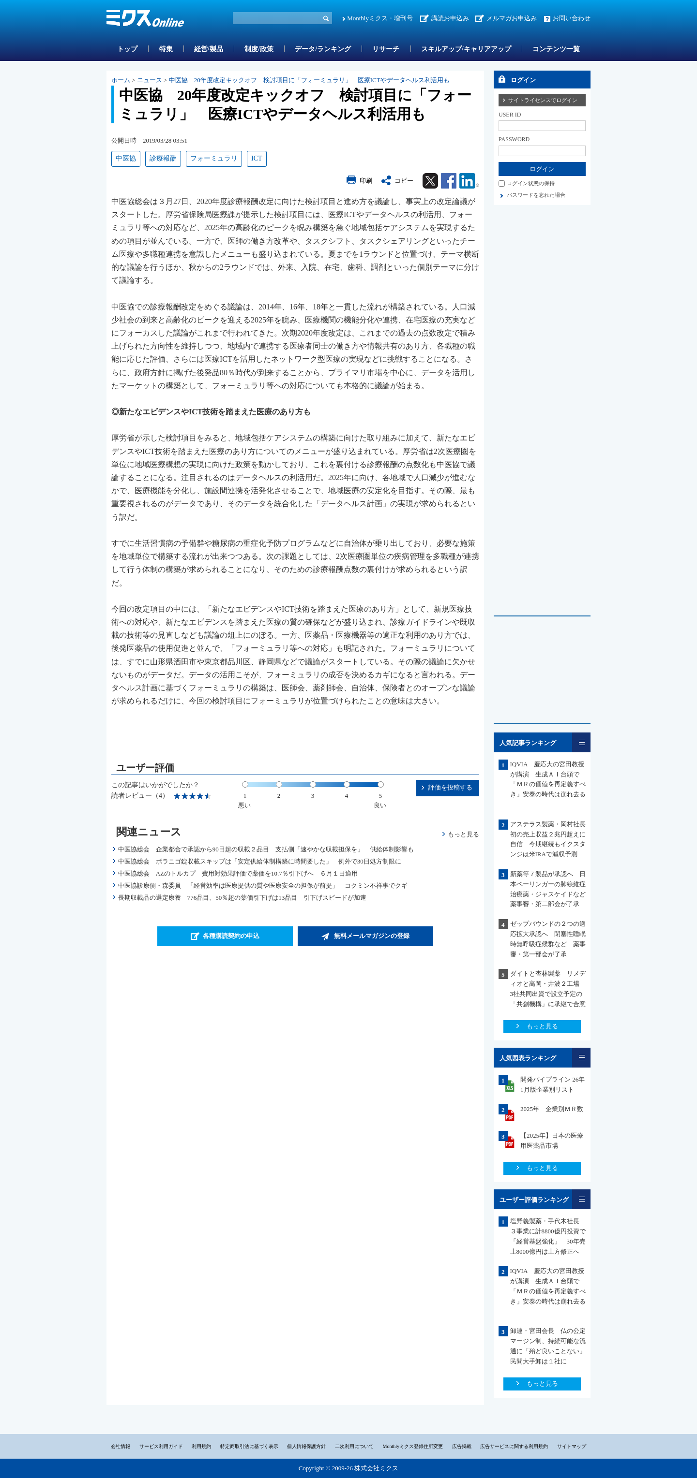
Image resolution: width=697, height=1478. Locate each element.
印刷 (366, 180)
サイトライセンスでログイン (542, 100)
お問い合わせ (572, 18)
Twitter (430, 181)
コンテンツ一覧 (556, 49)
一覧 (581, 742)
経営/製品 (208, 49)
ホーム (120, 80)
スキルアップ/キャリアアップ (466, 49)
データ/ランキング (323, 49)
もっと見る (463, 834)
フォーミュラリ (214, 158)
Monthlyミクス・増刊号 (380, 18)
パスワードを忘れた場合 (536, 195)
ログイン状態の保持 (531, 183)
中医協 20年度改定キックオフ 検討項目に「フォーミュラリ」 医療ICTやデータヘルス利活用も (309, 80)
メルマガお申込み (511, 18)
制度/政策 (258, 49)
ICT (256, 158)
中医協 (126, 158)
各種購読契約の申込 (231, 935)
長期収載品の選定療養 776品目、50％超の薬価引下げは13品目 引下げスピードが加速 (242, 897)
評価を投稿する (450, 787)
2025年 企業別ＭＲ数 (551, 1108)
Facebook (448, 181)
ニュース (149, 80)
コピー (403, 180)
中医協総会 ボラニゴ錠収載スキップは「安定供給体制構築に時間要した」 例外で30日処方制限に (259, 861)
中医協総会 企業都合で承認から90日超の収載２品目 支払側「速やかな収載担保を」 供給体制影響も (266, 849)
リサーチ (385, 49)
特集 (166, 49)
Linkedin (469, 181)
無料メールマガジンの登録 (371, 935)
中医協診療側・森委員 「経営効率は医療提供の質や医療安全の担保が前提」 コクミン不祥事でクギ (263, 885)
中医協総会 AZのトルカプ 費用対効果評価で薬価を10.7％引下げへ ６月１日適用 (238, 873)
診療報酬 (163, 158)
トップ (127, 49)
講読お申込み (450, 18)
